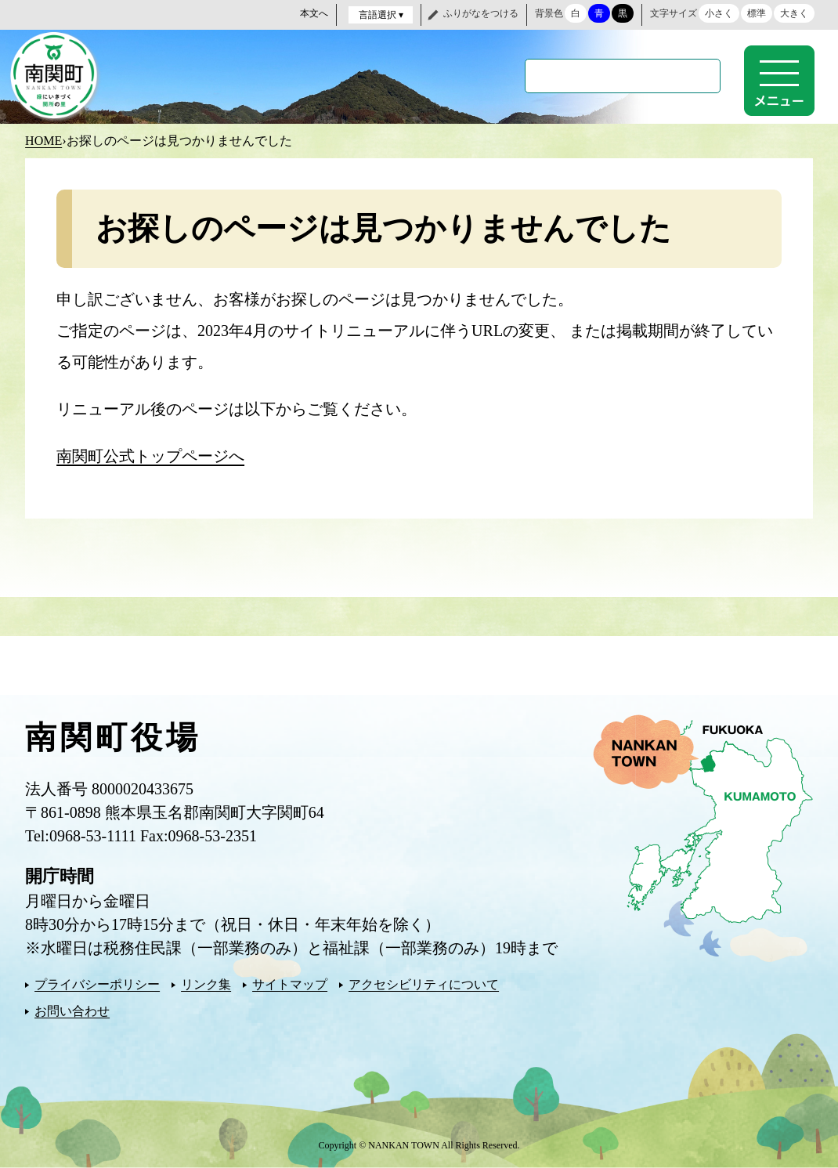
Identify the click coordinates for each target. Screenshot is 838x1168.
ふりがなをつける (480, 13)
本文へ (314, 13)
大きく (794, 13)
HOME (43, 140)
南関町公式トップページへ (150, 456)
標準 (756, 13)
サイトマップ (289, 984)
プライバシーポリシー (97, 984)
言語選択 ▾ (381, 14)
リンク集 (206, 984)
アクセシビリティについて (424, 984)
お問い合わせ (72, 1011)
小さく (719, 13)
